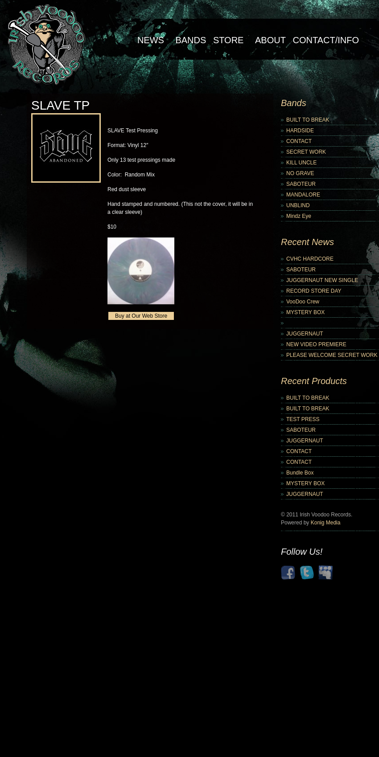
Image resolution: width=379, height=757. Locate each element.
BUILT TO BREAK (307, 120)
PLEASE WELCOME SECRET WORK (332, 355)
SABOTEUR (301, 184)
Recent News (307, 242)
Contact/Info (325, 40)
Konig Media (326, 523)
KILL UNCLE (301, 163)
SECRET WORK (306, 152)
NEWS (150, 40)
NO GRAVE (300, 173)
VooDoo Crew (302, 302)
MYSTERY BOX (305, 312)
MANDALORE (303, 195)
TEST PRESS (302, 419)
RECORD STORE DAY (314, 291)
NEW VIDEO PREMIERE (316, 344)
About (270, 40)
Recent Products (314, 381)
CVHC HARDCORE (310, 259)
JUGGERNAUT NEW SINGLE (322, 280)
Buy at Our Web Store (141, 316)
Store (228, 40)
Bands (190, 40)
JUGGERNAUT (304, 334)
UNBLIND (298, 205)
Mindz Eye (298, 216)
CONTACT (299, 141)
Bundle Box (299, 473)
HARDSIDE (300, 130)
